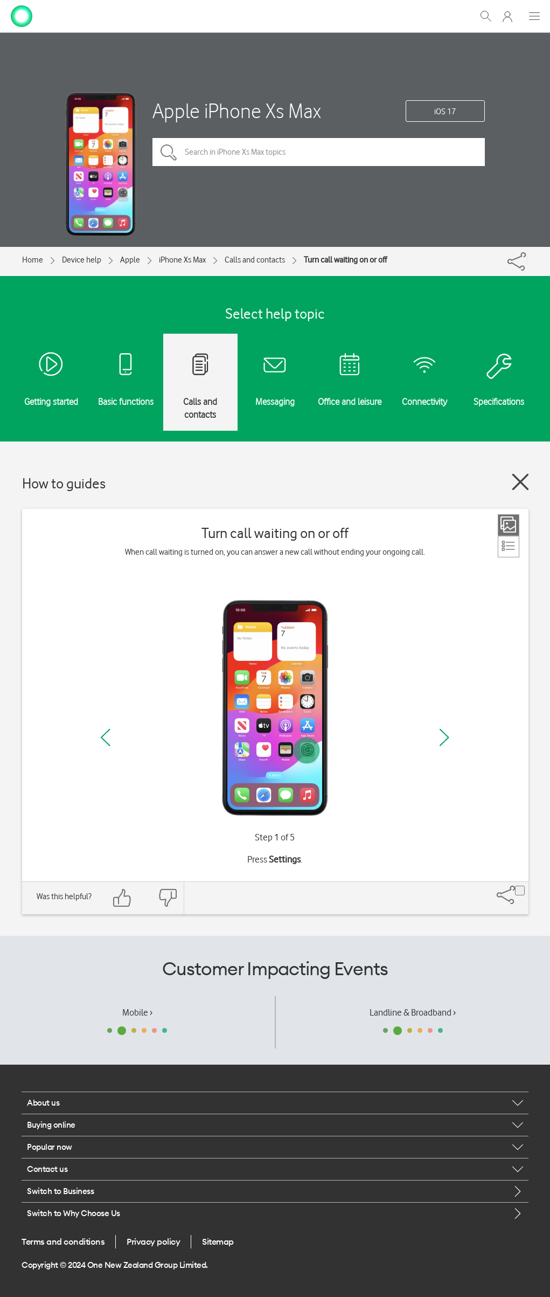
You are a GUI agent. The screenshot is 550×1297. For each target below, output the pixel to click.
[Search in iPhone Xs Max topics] (318, 152)
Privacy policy (153, 1241)
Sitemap (218, 1241)
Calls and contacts (255, 260)
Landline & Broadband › (413, 1012)
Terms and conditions (63, 1241)
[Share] (527, 258)
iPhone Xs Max (182, 260)
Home (32, 260)
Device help (81, 260)
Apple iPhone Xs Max (236, 111)
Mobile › (137, 1012)
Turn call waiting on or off (345, 260)
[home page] (21, 15)
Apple (130, 260)
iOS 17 (445, 111)
